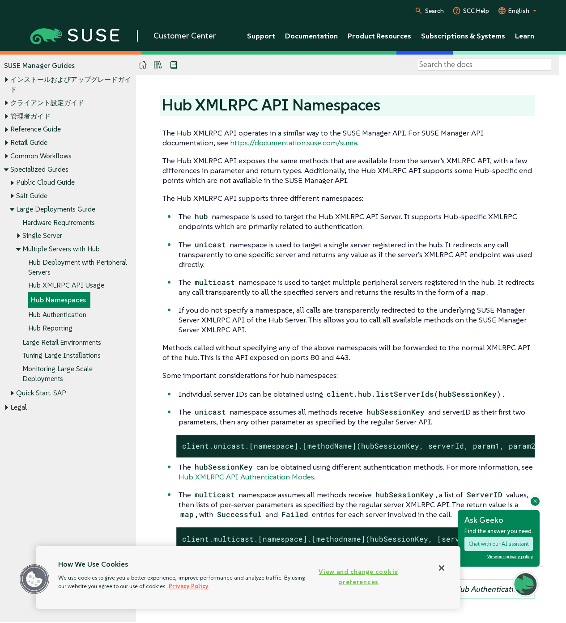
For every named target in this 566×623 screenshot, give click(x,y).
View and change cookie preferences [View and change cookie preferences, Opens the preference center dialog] (358, 577)
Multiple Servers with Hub (61, 249)
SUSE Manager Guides (39, 65)
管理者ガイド (30, 116)
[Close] (441, 568)
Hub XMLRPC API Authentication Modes (246, 477)
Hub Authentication (57, 314)
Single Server (42, 236)
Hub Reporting (50, 328)
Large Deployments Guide (55, 209)
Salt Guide (31, 195)
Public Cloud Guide (45, 182)
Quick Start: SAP (41, 393)
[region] (248, 577)
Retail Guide (28, 142)
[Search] (484, 65)
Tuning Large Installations (61, 356)
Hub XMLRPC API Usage (66, 285)
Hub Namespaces (58, 300)
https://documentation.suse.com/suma (293, 143)
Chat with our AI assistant (498, 543)
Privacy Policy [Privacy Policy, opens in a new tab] (189, 586)
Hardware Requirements (58, 222)
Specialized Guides (39, 169)
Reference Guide (35, 129)
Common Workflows (41, 156)
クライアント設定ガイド (47, 102)
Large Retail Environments (61, 342)
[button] (34, 579)
